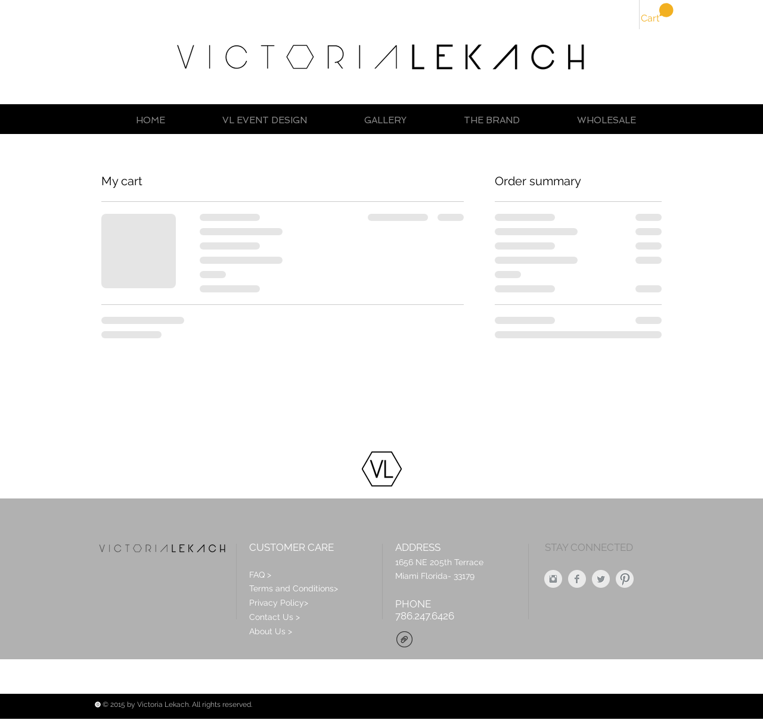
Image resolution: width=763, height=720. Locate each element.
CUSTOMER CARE (291, 547)
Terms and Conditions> (293, 588)
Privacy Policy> (278, 602)
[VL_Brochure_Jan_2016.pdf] (404, 641)
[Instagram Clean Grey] (553, 579)
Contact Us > (274, 617)
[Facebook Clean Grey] (577, 579)
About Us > (270, 631)
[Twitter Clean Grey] (601, 579)
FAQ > (260, 574)
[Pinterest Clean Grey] (625, 579)
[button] (657, 13)
